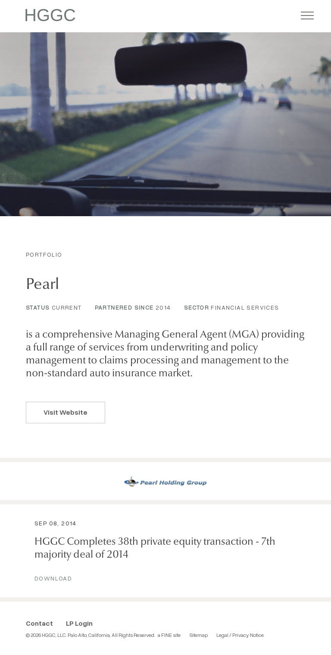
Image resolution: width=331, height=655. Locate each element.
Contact (39, 623)
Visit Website (65, 412)
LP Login (79, 623)
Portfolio (44, 254)
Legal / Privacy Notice (240, 635)
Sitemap (198, 635)
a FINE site (169, 635)
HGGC (50, 15)
